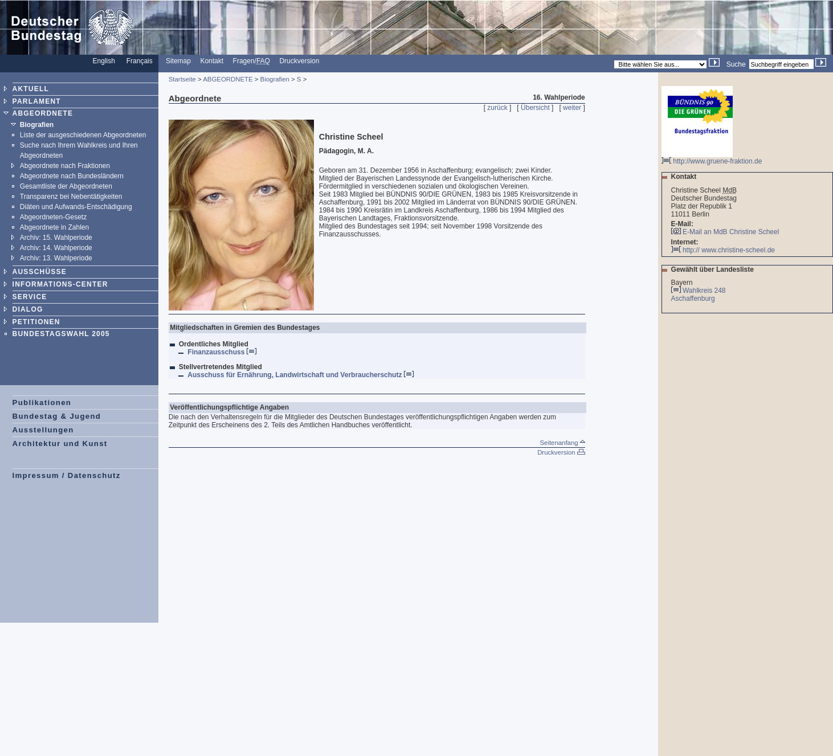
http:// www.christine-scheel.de (723, 250)
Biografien (37, 125)
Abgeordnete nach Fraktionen (65, 166)
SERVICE (30, 297)
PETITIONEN (36, 322)
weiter (572, 108)
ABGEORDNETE (43, 113)
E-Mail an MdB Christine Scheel (731, 232)
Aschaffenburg (694, 299)
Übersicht (535, 108)
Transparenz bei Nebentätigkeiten (71, 197)
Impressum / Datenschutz (67, 475)
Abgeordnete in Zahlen (54, 227)
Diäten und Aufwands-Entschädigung (76, 207)
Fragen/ (251, 61)
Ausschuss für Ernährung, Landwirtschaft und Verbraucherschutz (300, 375)
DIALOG (28, 309)
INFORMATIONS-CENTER (60, 284)
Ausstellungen (43, 430)
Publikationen (42, 402)
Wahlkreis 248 (704, 291)
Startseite (182, 79)
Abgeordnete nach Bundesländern (72, 176)
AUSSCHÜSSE (40, 272)
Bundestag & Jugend (57, 416)
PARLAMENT (37, 101)
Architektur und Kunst (60, 443)
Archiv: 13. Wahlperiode (56, 258)
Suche (736, 64)
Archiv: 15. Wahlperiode (56, 238)
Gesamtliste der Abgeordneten (66, 186)
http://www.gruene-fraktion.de (712, 158)
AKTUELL (31, 89)
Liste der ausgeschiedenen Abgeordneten (83, 135)
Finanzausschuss (221, 352)
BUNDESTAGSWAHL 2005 (61, 334)
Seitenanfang (562, 442)
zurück (497, 108)
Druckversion (299, 61)
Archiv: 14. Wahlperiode (56, 248)
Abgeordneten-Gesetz (53, 217)
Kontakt (211, 61)
